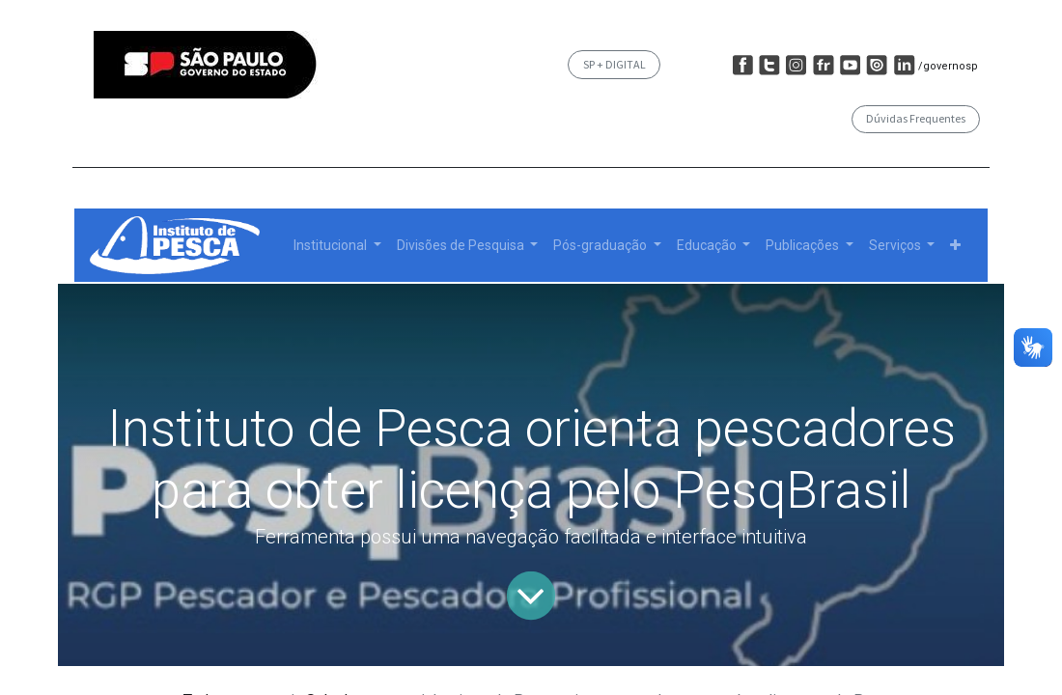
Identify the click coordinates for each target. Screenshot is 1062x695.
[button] (955, 246)
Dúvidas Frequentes (915, 118)
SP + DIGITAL (614, 64)
